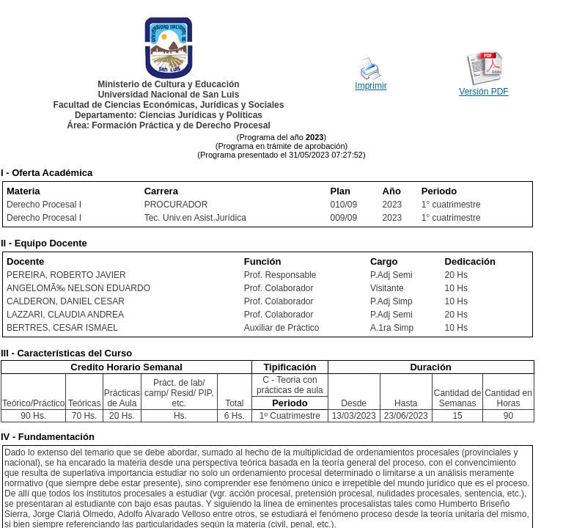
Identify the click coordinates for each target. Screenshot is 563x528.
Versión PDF (483, 92)
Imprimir (370, 86)
